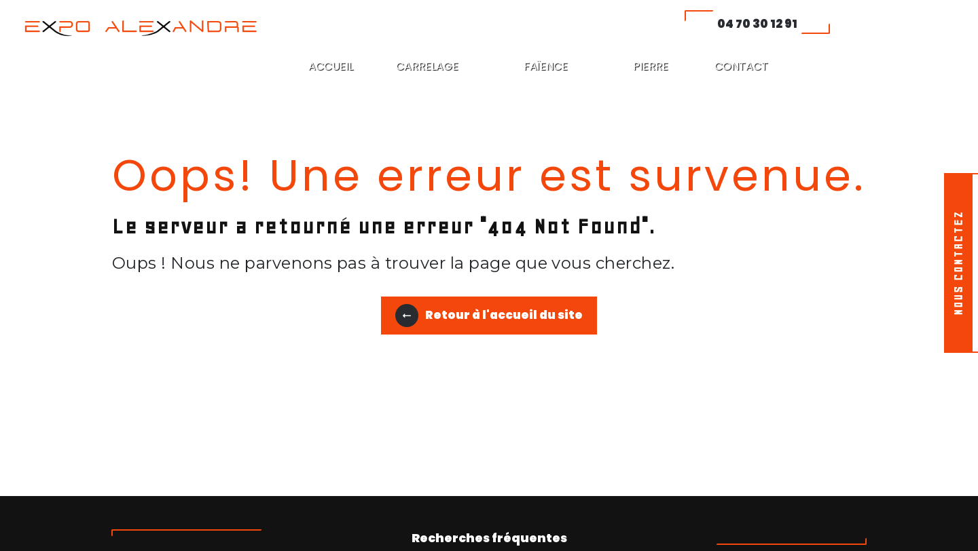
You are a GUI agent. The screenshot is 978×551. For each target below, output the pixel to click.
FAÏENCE (546, 66)
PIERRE (650, 66)
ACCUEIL (330, 66)
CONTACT (741, 66)
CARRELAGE (427, 66)
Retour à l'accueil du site (489, 315)
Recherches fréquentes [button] (489, 538)
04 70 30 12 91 (757, 24)
